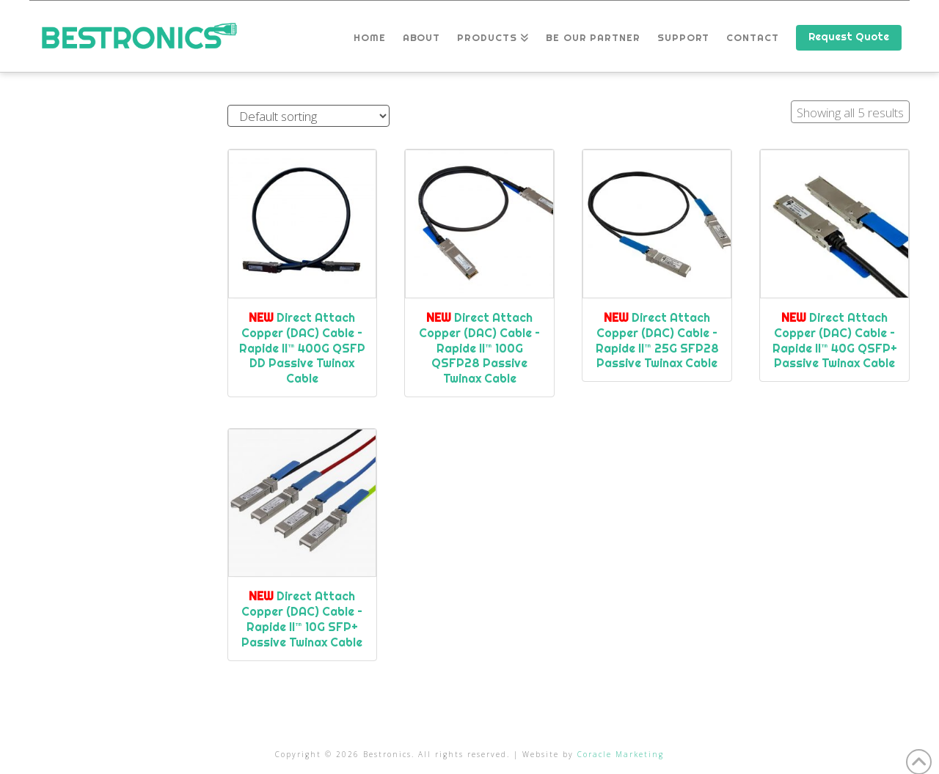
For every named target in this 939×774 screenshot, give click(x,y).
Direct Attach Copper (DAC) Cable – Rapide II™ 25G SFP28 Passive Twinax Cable (657, 340)
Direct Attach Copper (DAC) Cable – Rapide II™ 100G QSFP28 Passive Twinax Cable (479, 348)
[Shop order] (308, 116)
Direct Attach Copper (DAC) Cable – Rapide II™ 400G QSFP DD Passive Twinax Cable (302, 348)
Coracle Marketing (620, 754)
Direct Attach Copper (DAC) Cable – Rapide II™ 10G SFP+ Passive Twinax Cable (301, 619)
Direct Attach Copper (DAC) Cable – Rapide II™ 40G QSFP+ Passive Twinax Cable (834, 340)
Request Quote (848, 36)
